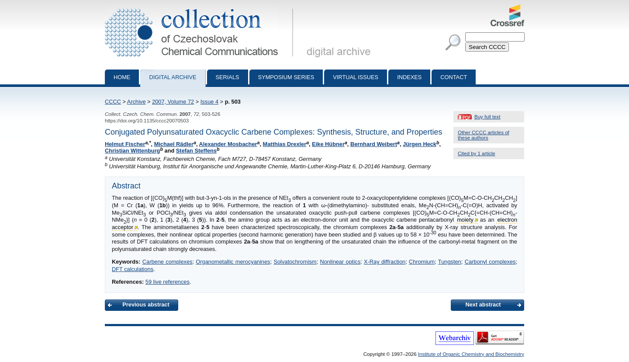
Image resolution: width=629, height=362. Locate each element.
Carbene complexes (167, 261)
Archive (136, 101)
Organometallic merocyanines (233, 261)
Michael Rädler (174, 144)
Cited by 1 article (476, 153)
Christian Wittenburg (132, 150)
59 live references (167, 281)
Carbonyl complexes (490, 261)
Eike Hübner (328, 144)
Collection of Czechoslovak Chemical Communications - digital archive (201, 7)
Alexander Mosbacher (228, 144)
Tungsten (449, 261)
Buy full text (487, 116)
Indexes (409, 77)
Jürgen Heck (419, 144)
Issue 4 (209, 101)
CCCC (113, 101)
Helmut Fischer (125, 144)
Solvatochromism (294, 261)
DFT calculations (132, 269)
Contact (453, 77)
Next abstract (483, 304)
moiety (465, 219)
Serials (227, 77)
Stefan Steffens (196, 150)
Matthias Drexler (285, 144)
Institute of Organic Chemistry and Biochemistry (471, 354)
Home (122, 77)
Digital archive (172, 77)
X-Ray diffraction (384, 261)
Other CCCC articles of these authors (483, 135)
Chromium (422, 261)
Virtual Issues (355, 77)
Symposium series (286, 77)
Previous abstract (145, 304)
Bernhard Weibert (373, 144)
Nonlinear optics (340, 261)
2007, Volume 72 (173, 101)
